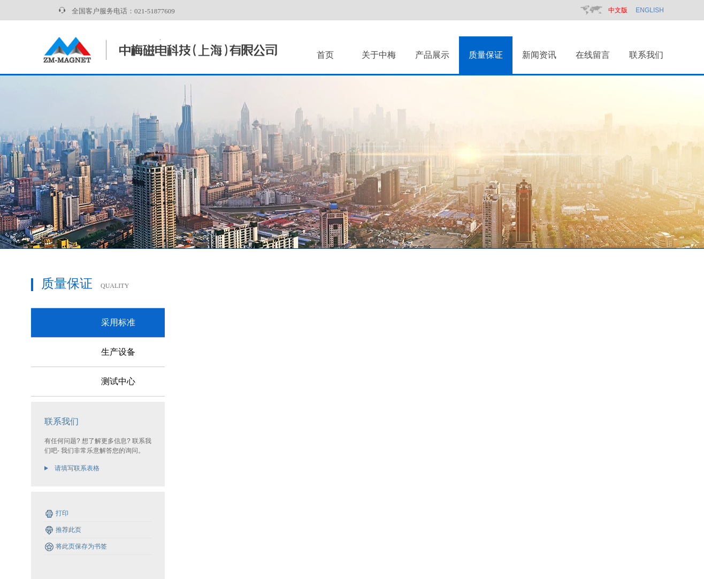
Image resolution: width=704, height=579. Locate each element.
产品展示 (432, 54)
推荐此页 (68, 530)
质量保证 (486, 54)
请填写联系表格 (77, 468)
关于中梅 (379, 54)
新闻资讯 (539, 54)
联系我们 (646, 54)
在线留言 (593, 54)
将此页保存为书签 (81, 546)
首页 (325, 54)
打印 (62, 513)
